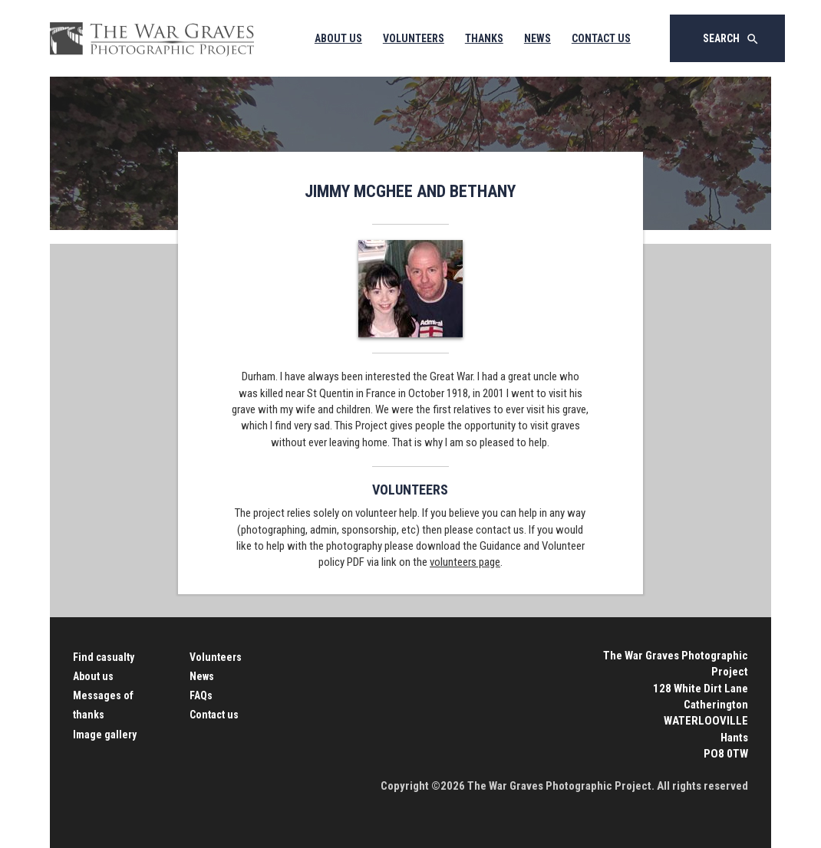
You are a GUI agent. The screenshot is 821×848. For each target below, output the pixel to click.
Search (731, 39)
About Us (338, 38)
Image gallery (105, 734)
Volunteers (413, 38)
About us (93, 676)
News (537, 38)
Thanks (484, 38)
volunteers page (465, 562)
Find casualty (103, 657)
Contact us (214, 714)
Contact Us (601, 38)
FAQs (201, 695)
